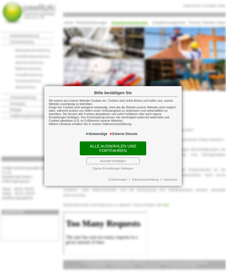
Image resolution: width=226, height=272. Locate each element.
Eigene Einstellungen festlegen (113, 168)
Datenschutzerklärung (145, 179)
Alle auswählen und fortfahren (113, 148)
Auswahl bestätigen (113, 161)
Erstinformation (118, 179)
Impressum (170, 179)
